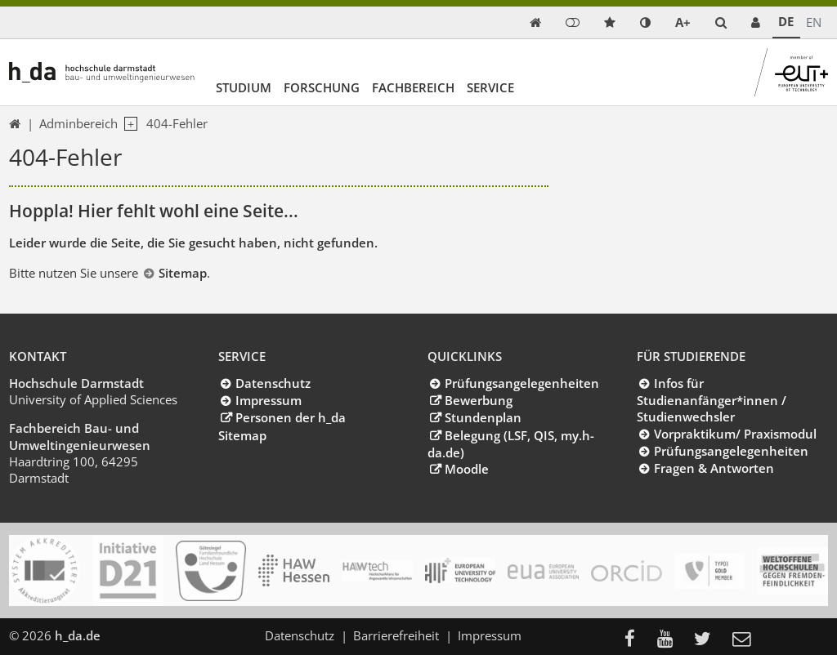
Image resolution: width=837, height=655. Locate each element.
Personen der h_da (290, 417)
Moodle (467, 469)
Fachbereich (413, 87)
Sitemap (183, 273)
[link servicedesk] (755, 22)
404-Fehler (177, 123)
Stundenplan (483, 417)
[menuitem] (635, 640)
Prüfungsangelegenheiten (522, 383)
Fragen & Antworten (714, 468)
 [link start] (535, 22)
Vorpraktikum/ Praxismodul (735, 434)
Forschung (322, 87)
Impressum (268, 400)
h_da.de (78, 635)
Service (490, 87)
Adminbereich (78, 123)
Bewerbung (478, 400)
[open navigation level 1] (127, 124)
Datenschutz (273, 383)
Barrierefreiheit (396, 635)
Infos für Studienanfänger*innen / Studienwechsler (711, 400)
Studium (243, 87)
